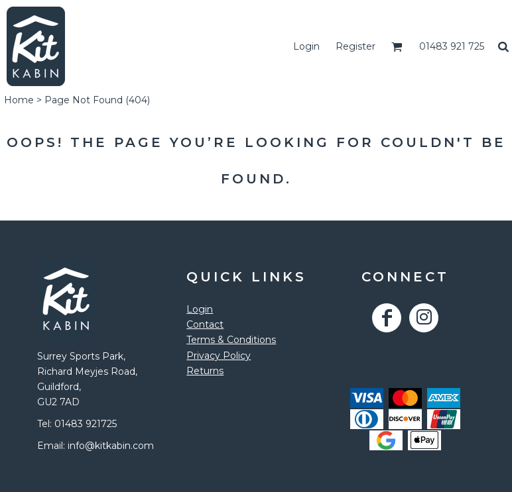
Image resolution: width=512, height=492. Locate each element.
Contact (205, 324)
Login (306, 46)
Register (355, 46)
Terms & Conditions (231, 340)
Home (19, 100)
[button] (397, 46)
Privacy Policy (218, 356)
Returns (205, 371)
